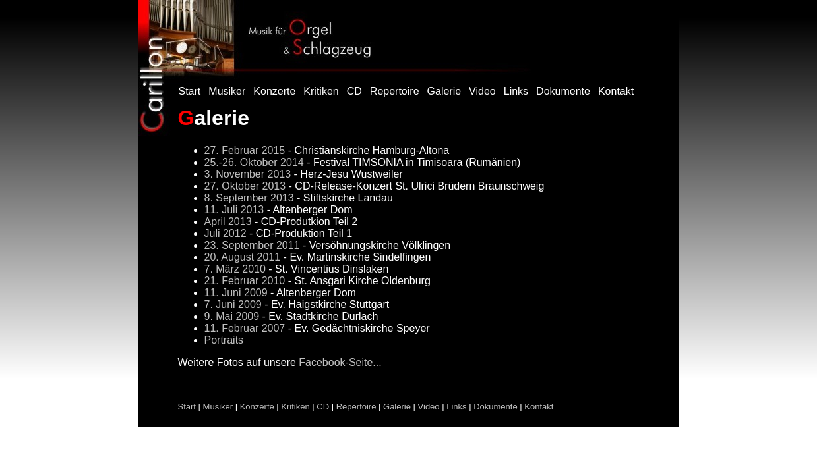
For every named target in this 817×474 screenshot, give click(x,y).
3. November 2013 (247, 174)
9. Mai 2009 (232, 316)
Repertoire (394, 91)
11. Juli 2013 (234, 209)
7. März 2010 (235, 269)
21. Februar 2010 (245, 280)
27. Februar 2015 (245, 150)
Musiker (226, 91)
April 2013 (228, 221)
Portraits (224, 340)
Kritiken (320, 91)
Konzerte (274, 91)
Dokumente (563, 91)
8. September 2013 (249, 197)
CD (354, 91)
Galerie (444, 91)
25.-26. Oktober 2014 (254, 162)
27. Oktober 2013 (245, 186)
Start (190, 91)
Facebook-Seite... (340, 362)
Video (482, 91)
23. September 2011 (252, 245)
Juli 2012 (225, 233)
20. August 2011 (242, 257)
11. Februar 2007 (245, 328)
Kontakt (616, 91)
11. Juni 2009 (236, 292)
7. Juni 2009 (233, 304)
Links (516, 91)
